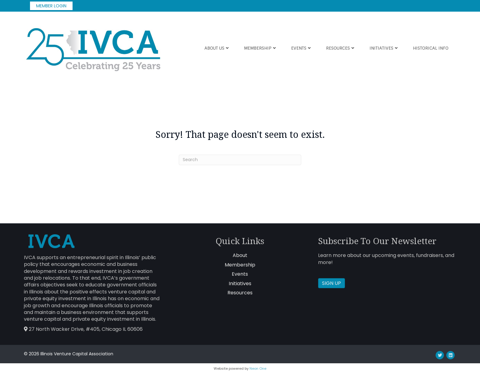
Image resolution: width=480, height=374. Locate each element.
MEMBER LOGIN (51, 6)
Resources (338, 48)
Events (298, 48)
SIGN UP (331, 283)
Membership (258, 48)
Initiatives (381, 48)
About (240, 255)
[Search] (240, 160)
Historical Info (430, 48)
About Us (214, 48)
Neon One (257, 368)
